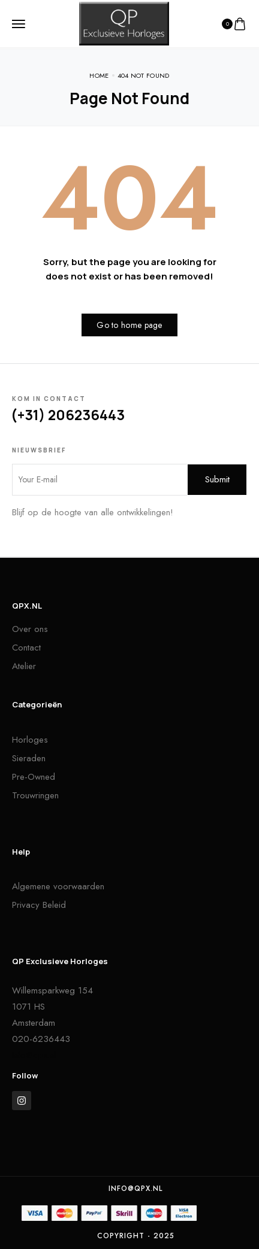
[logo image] (124, 22)
